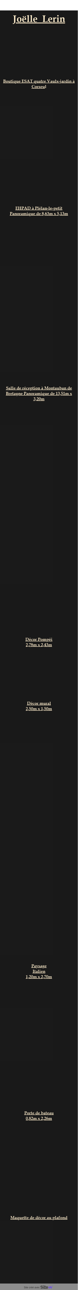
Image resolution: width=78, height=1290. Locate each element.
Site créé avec (40, 1287)
